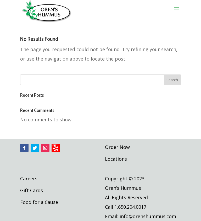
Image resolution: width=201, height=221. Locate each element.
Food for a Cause (39, 202)
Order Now (117, 147)
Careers (28, 178)
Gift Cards (31, 190)
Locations (116, 159)
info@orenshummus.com (148, 216)
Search (172, 79)
